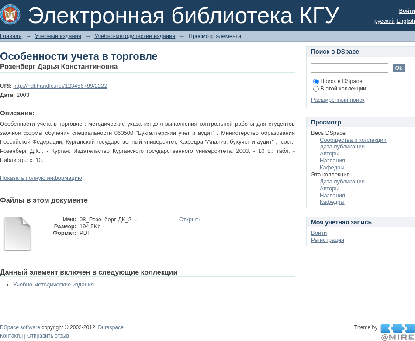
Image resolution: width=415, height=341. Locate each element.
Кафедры (332, 167)
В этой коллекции (339, 88)
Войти (407, 10)
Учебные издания (58, 36)
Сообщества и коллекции (353, 140)
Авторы (329, 153)
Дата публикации (342, 146)
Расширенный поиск (337, 99)
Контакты (11, 336)
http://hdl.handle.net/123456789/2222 (60, 86)
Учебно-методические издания (134, 36)
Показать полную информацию (41, 178)
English (405, 20)
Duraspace (110, 327)
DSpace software (20, 327)
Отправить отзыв (48, 336)
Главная (10, 36)
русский (384, 20)
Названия (332, 160)
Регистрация (327, 240)
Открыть (190, 219)
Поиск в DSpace (337, 81)
